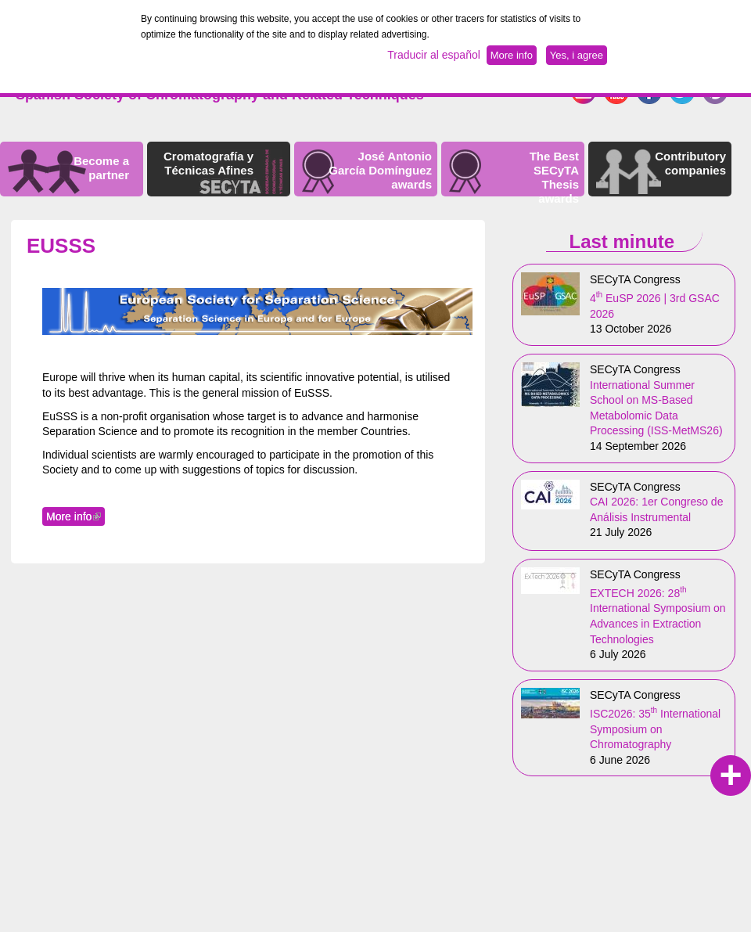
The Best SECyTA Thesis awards (554, 177)
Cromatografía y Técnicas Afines (208, 163)
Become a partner (101, 168)
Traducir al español (433, 55)
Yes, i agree (576, 55)
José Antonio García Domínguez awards (380, 170)
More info (75, 516)
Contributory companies (690, 163)
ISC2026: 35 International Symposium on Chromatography (655, 728)
